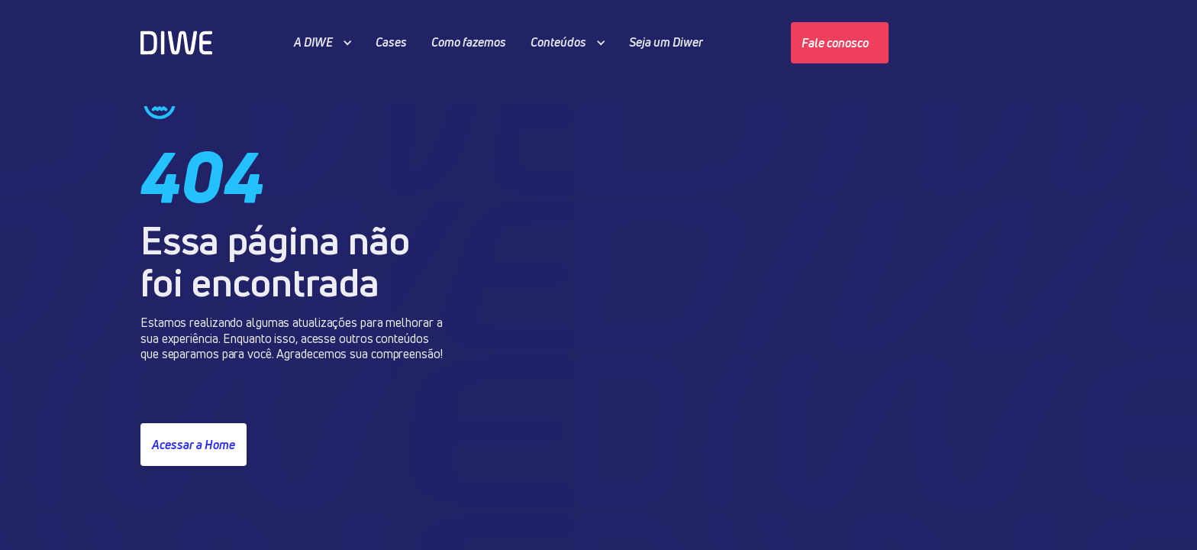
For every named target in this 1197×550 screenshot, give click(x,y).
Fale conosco (835, 42)
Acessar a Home (193, 444)
